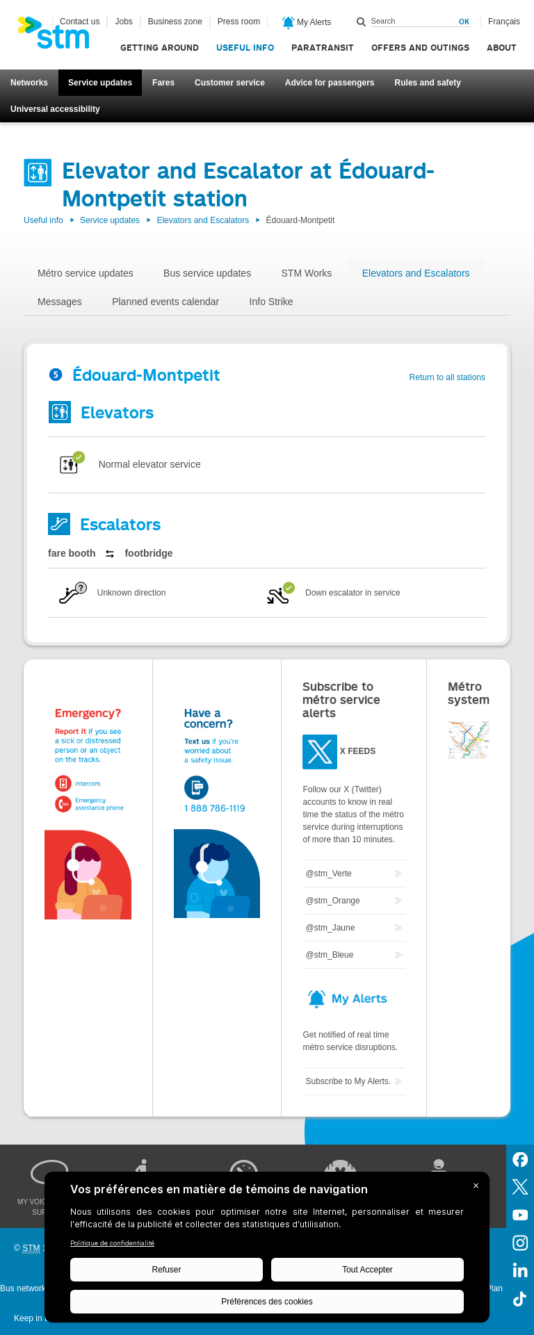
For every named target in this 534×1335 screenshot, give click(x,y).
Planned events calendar (165, 301)
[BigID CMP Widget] (267, 1250)
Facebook (520, 1158)
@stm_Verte (328, 873)
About (502, 47)
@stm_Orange (332, 901)
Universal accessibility (55, 109)
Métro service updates (86, 273)
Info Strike (271, 301)
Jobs (123, 21)
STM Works (307, 273)
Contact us (79, 21)
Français (504, 21)
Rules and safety (428, 83)
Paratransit (322, 47)
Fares (163, 83)
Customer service (230, 83)
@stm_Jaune (330, 928)
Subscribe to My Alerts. (348, 1081)
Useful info (245, 47)
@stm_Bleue (329, 955)
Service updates (100, 83)
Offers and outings (420, 47)
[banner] (60, 37)
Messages (60, 301)
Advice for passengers (330, 83)
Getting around (159, 47)
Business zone (175, 21)
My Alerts (307, 23)
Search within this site (362, 21)
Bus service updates (207, 273)
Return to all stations (447, 377)
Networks (29, 83)
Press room (239, 21)
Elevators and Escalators (202, 220)
